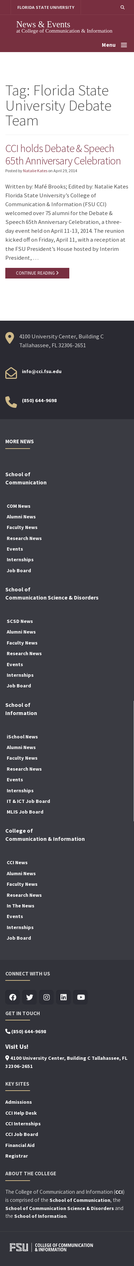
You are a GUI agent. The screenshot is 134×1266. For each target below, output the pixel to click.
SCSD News (20, 621)
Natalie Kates (35, 170)
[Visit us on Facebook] (12, 997)
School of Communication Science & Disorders (59, 1208)
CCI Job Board (21, 1134)
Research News (24, 538)
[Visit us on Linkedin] (63, 997)
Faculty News (22, 527)
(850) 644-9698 (39, 401)
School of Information (40, 1216)
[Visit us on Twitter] (29, 997)
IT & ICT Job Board (28, 801)
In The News (20, 905)
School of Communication (79, 1200)
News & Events (43, 24)
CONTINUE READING (37, 273)
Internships (20, 560)
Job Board (19, 570)
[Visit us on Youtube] (80, 997)
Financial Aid (20, 1145)
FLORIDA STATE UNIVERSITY (45, 7)
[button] (122, 7)
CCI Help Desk (21, 1113)
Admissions (18, 1102)
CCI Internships (23, 1123)
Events (15, 549)
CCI (119, 1192)
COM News (18, 506)
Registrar (16, 1156)
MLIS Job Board (25, 812)
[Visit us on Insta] (46, 997)
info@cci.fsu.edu (42, 371)
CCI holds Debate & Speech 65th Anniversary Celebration (63, 154)
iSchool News (22, 736)
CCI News (17, 863)
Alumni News (21, 516)
